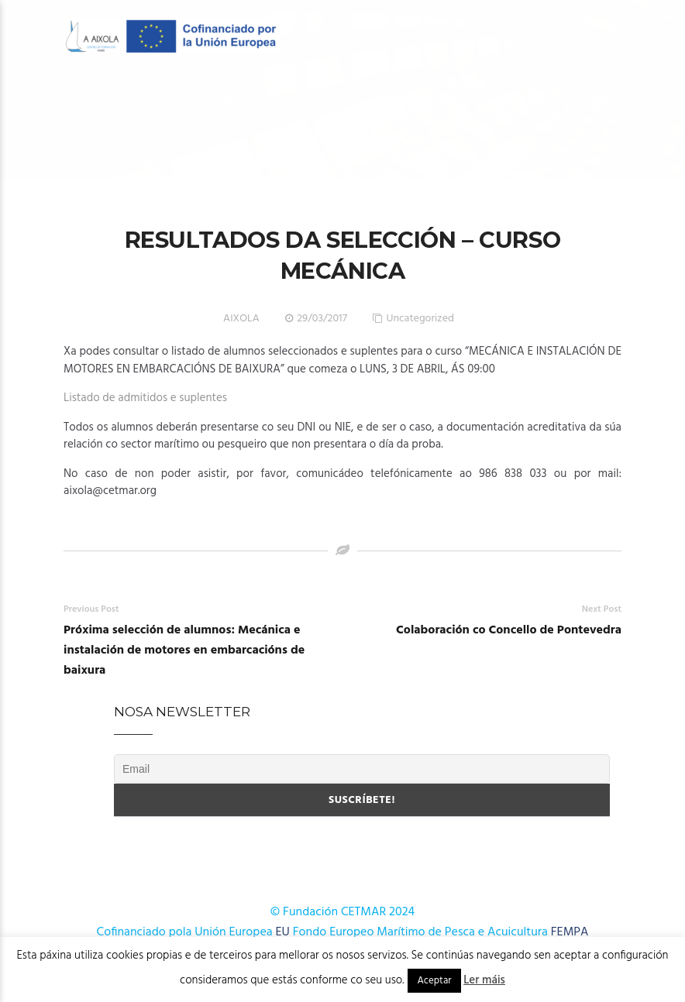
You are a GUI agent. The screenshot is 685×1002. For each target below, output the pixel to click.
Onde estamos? (290, 162)
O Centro (102, 102)
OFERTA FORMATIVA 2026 (232, 102)
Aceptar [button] (434, 981)
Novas (201, 162)
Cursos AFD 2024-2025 (546, 102)
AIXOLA (241, 319)
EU (283, 932)
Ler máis (484, 980)
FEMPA (570, 932)
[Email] (362, 769)
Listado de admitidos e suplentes (145, 398)
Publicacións (117, 162)
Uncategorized (420, 319)
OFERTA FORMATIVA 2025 (391, 102)
